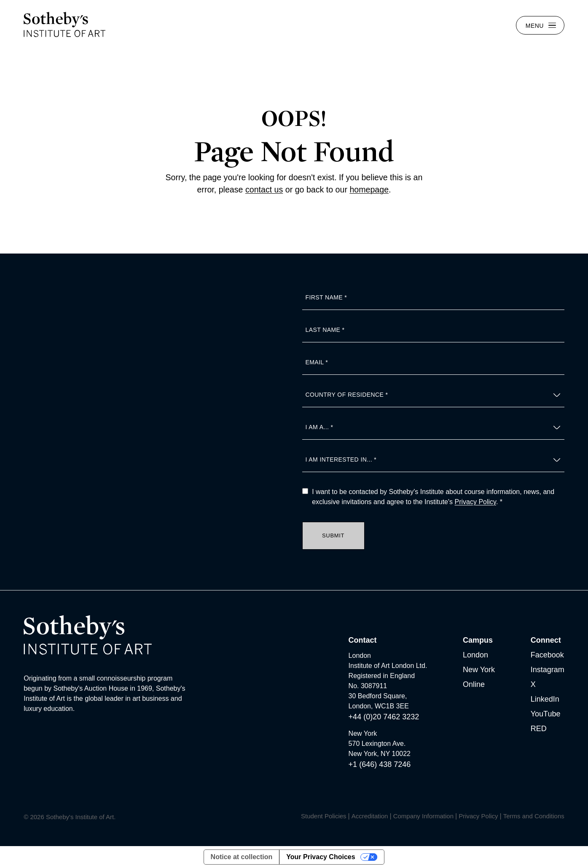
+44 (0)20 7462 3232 (384, 717)
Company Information (423, 816)
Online (474, 684)
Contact (363, 640)
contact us (264, 189)
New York (479, 669)
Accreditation (370, 816)
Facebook (547, 655)
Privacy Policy (475, 501)
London (475, 655)
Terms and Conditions (533, 816)
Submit (333, 535)
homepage (369, 189)
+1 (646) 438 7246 (380, 764)
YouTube (546, 714)
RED (539, 728)
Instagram (547, 669)
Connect (546, 640)
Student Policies (323, 816)
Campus (478, 640)
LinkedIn (545, 699)
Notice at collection (242, 856)
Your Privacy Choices (320, 856)
